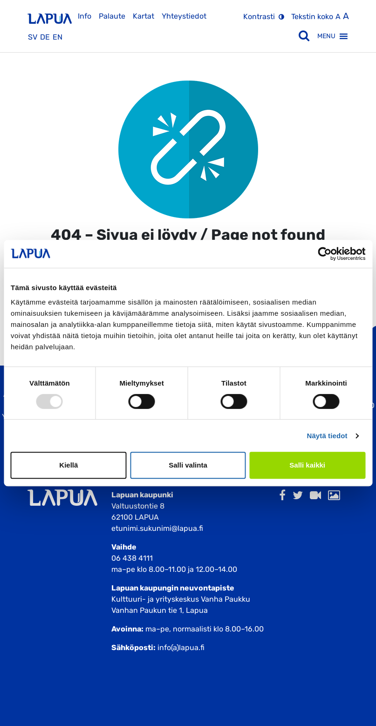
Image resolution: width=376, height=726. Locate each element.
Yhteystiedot (184, 16)
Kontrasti (259, 16)
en (57, 37)
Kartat (143, 16)
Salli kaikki (307, 465)
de (45, 37)
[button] (326, 36)
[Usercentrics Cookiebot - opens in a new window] (324, 254)
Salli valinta (188, 465)
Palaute (112, 16)
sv (32, 37)
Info (84, 16)
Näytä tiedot (327, 436)
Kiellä (68, 465)
